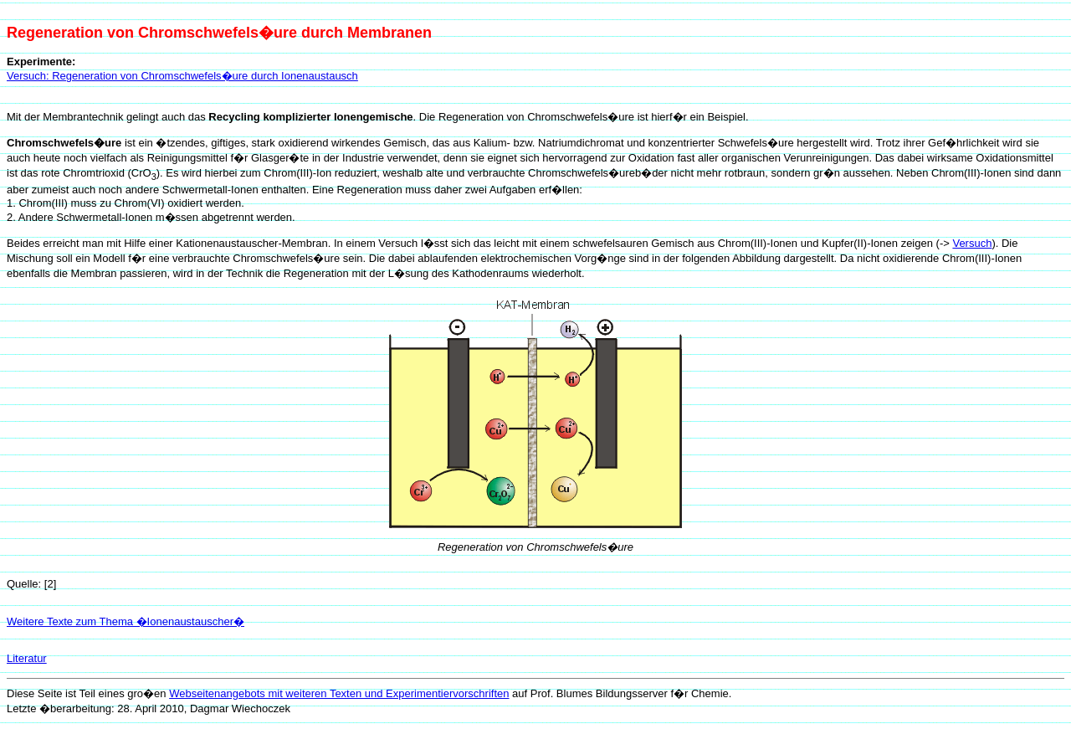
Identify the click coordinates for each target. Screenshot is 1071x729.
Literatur (27, 658)
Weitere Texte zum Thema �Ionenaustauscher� (125, 621)
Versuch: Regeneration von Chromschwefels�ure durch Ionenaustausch (182, 75)
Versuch (972, 243)
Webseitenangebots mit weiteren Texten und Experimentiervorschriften (339, 693)
